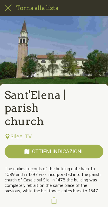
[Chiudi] (8, 8)
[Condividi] (54, 200)
